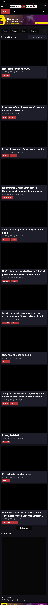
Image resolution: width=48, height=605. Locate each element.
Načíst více (24, 528)
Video (5, 31)
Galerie (28, 12)
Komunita (41, 12)
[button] (42, 31)
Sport (24, 31)
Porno (16, 12)
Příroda (14, 31)
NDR (3, 1)
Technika (34, 31)
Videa (5, 12)
